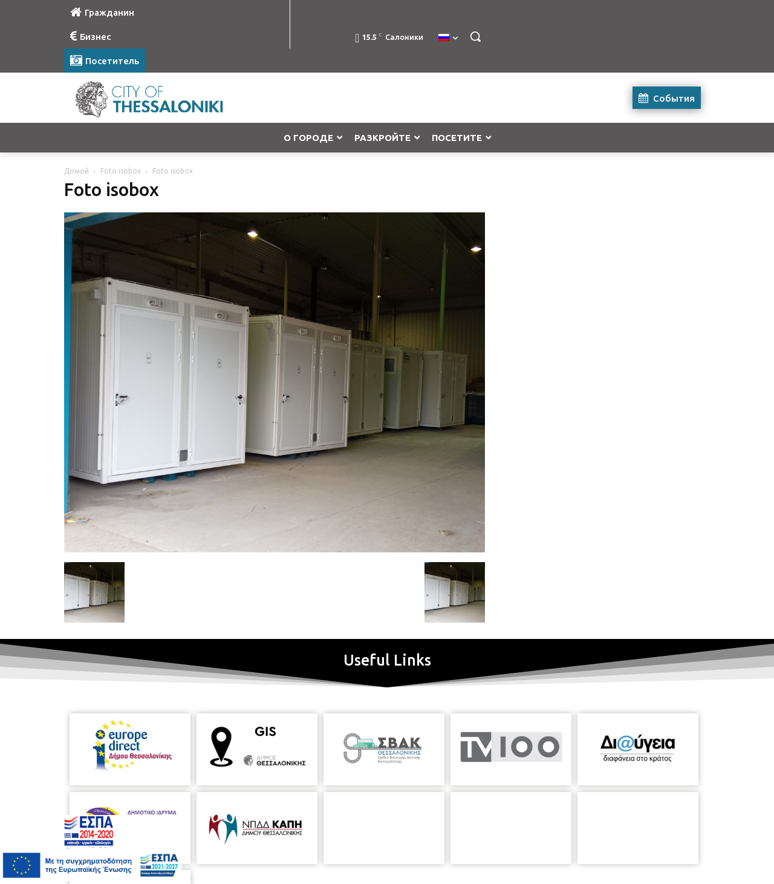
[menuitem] (448, 38)
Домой (76, 171)
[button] (475, 36)
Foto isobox (120, 171)
